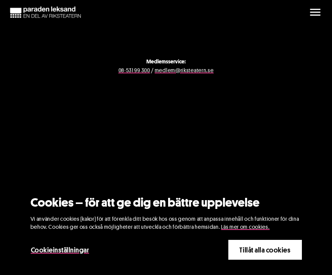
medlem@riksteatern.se (184, 70)
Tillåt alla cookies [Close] (264, 251)
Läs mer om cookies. (245, 227)
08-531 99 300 (134, 70)
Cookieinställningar (60, 251)
